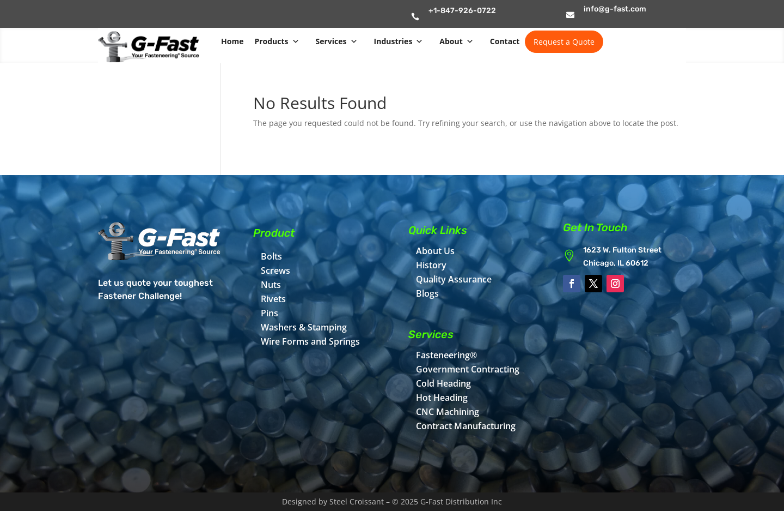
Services (337, 41)
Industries (399, 41)
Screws (275, 270)
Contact (505, 41)
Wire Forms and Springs (310, 341)
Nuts (271, 285)
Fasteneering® (446, 355)
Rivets (273, 299)
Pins (269, 313)
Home (232, 41)
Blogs (427, 293)
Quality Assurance (454, 279)
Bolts (271, 256)
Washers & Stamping (304, 327)
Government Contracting (467, 369)
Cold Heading (443, 383)
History (431, 265)
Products (276, 41)
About (456, 41)
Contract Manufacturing (466, 426)
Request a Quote (564, 42)
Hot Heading (442, 398)
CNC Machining (447, 412)
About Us (435, 251)
